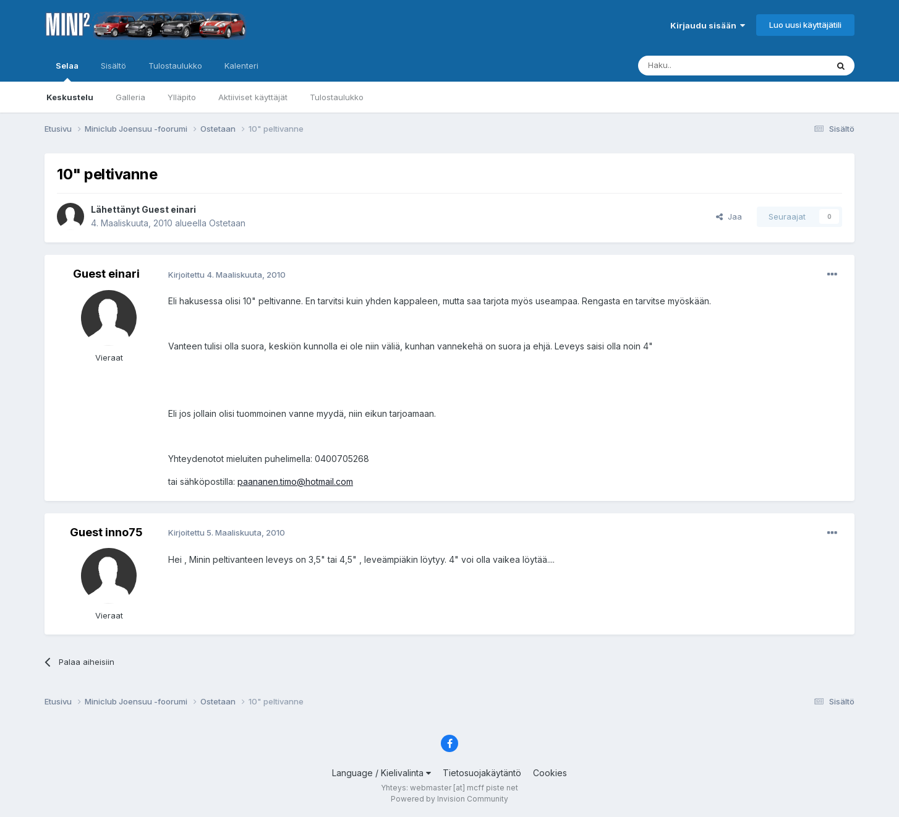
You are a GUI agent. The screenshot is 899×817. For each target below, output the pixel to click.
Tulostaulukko (337, 97)
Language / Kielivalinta (381, 773)
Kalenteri (241, 66)
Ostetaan (227, 223)
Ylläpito (182, 97)
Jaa (729, 216)
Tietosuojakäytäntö (482, 773)
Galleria (130, 97)
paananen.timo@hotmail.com (295, 481)
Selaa (67, 71)
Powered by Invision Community (449, 798)
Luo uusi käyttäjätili (805, 25)
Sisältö (113, 66)
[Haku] (701, 65)
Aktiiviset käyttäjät (253, 97)
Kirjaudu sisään (707, 25)
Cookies (550, 773)
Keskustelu (69, 97)
